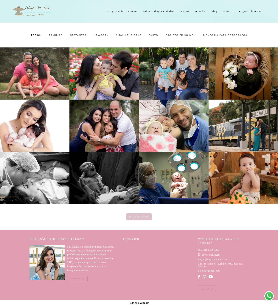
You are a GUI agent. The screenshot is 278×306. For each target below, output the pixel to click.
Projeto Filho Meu (251, 11)
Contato (228, 11)
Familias (56, 35)
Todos (36, 35)
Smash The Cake (128, 35)
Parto (153, 35)
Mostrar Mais (139, 216)
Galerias (200, 11)
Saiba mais (77, 278)
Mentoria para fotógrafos (225, 35)
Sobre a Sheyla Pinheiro (158, 11)
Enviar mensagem (210, 255)
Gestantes (78, 35)
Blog (214, 11)
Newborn (101, 35)
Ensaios (184, 11)
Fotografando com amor (121, 11)
